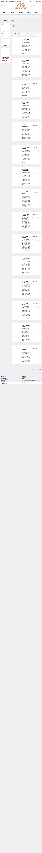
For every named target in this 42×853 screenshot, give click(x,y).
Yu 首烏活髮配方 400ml (25, 304)
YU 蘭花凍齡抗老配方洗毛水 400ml (25, 259)
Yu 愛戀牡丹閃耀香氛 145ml (25, 83)
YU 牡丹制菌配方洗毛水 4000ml (25, 170)
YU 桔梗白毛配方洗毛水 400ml (25, 103)
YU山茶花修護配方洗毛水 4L (26, 348)
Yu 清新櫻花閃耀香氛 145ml (25, 40)
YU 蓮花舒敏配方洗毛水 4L (25, 237)
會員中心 (3, 380)
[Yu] (4, 16)
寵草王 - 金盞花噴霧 (5, 32)
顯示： (38, 33)
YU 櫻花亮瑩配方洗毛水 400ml (25, 125)
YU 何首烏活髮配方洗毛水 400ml (25, 61)
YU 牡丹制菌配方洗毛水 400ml (25, 192)
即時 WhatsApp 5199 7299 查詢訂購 (14, 1)
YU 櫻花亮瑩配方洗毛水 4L (25, 148)
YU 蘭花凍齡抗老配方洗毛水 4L (25, 281)
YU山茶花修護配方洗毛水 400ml (26, 326)
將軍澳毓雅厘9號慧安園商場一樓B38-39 (32, 380)
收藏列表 (3, 383)
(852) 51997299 (27, 382)
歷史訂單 (3, 381)
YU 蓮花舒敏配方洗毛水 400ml (25, 215)
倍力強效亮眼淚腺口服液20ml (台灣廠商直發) (5, 58)
